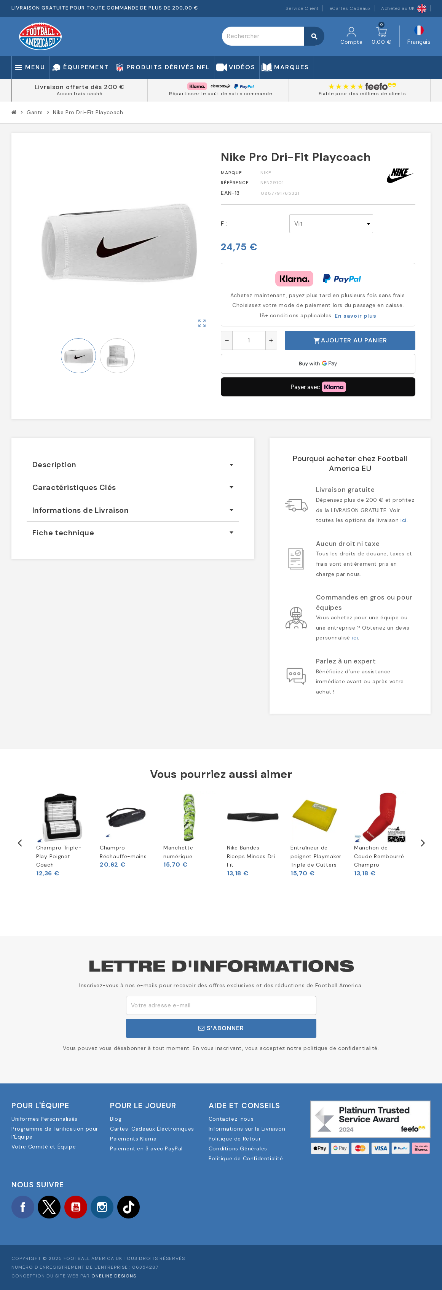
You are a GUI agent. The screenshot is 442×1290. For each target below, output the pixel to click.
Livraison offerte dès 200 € (79, 87)
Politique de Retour (235, 1138)
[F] (331, 223)
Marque (231, 173)
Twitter (49, 1207)
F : (224, 223)
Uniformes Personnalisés (44, 1118)
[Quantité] (249, 340)
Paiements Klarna (133, 1138)
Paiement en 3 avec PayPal (146, 1148)
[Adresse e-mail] (221, 1005)
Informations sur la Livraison (247, 1128)
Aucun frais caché (79, 94)
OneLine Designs (113, 1276)
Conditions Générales (238, 1148)
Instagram (102, 1207)
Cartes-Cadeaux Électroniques (152, 1128)
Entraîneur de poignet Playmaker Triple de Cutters (315, 856)
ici (404, 520)
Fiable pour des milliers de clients (362, 94)
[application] (318, 364)
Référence (235, 183)
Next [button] (422, 843)
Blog (115, 1118)
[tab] (133, 464)
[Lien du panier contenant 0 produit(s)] (381, 36)
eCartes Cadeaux (350, 8)
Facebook (22, 1207)
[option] (62, 834)
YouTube (76, 1207)
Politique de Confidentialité (246, 1158)
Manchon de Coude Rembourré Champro (379, 856)
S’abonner (221, 1028)
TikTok (129, 1207)
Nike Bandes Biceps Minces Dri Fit (251, 856)
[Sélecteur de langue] (419, 36)
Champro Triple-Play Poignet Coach (59, 856)
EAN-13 (230, 192)
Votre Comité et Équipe (43, 1146)
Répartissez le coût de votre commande (220, 94)
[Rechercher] (273, 36)
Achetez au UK (403, 8)
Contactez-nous (231, 1118)
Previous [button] (19, 843)
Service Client (302, 8)
